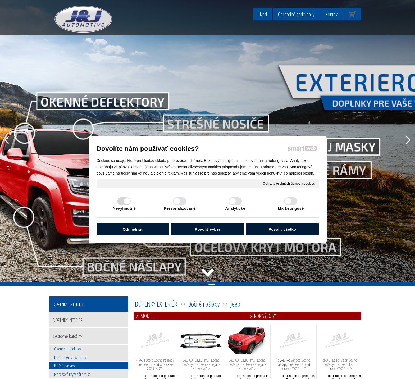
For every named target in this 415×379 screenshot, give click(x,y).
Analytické (235, 208)
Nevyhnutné (124, 208)
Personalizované (180, 208)
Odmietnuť (132, 229)
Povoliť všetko (282, 229)
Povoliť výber (207, 229)
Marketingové (291, 208)
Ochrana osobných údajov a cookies (289, 183)
